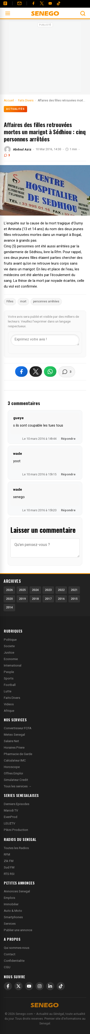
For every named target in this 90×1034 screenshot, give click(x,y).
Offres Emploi (13, 773)
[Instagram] (40, 986)
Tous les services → (17, 786)
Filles (9, 301)
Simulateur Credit (16, 780)
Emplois (9, 898)
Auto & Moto (13, 910)
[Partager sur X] (36, 371)
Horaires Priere (14, 747)
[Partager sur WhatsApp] (50, 371)
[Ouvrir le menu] (7, 13)
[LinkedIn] (50, 986)
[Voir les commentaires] (66, 371)
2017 (48, 598)
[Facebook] (33, 3)
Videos (9, 704)
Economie (11, 659)
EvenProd (10, 817)
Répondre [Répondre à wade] (68, 474)
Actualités (15, 109)
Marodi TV (11, 810)
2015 (74, 598)
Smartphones (13, 917)
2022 (61, 590)
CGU (7, 967)
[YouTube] (50, 3)
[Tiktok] (58, 3)
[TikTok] (61, 986)
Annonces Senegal (17, 891)
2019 (22, 598)
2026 (9, 590)
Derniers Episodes (16, 804)
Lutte (7, 691)
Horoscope (12, 767)
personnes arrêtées (46, 301)
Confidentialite (14, 960)
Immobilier (11, 904)
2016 (61, 598)
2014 (9, 607)
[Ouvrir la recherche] (82, 13)
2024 (35, 590)
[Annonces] (5, 3)
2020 (9, 598)
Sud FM (9, 867)
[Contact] (19, 3)
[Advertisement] (45, 58)
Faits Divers (12, 698)
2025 (22, 590)
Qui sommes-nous (16, 948)
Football (10, 685)
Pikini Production (16, 830)
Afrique (9, 710)
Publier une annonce (18, 930)
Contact (9, 954)
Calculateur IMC (15, 760)
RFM (7, 854)
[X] (18, 986)
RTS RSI (9, 874)
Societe (9, 646)
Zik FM (8, 861)
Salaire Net (11, 741)
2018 (35, 598)
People (9, 672)
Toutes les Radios (16, 848)
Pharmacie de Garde (18, 754)
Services (10, 923)
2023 (48, 590)
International (12, 665)
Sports (8, 678)
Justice (9, 652)
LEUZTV (9, 823)
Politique (10, 639)
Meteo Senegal (14, 734)
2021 (74, 590)
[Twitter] (42, 3)
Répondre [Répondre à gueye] (68, 438)
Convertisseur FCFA (17, 728)
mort (23, 301)
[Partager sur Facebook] (21, 371)
